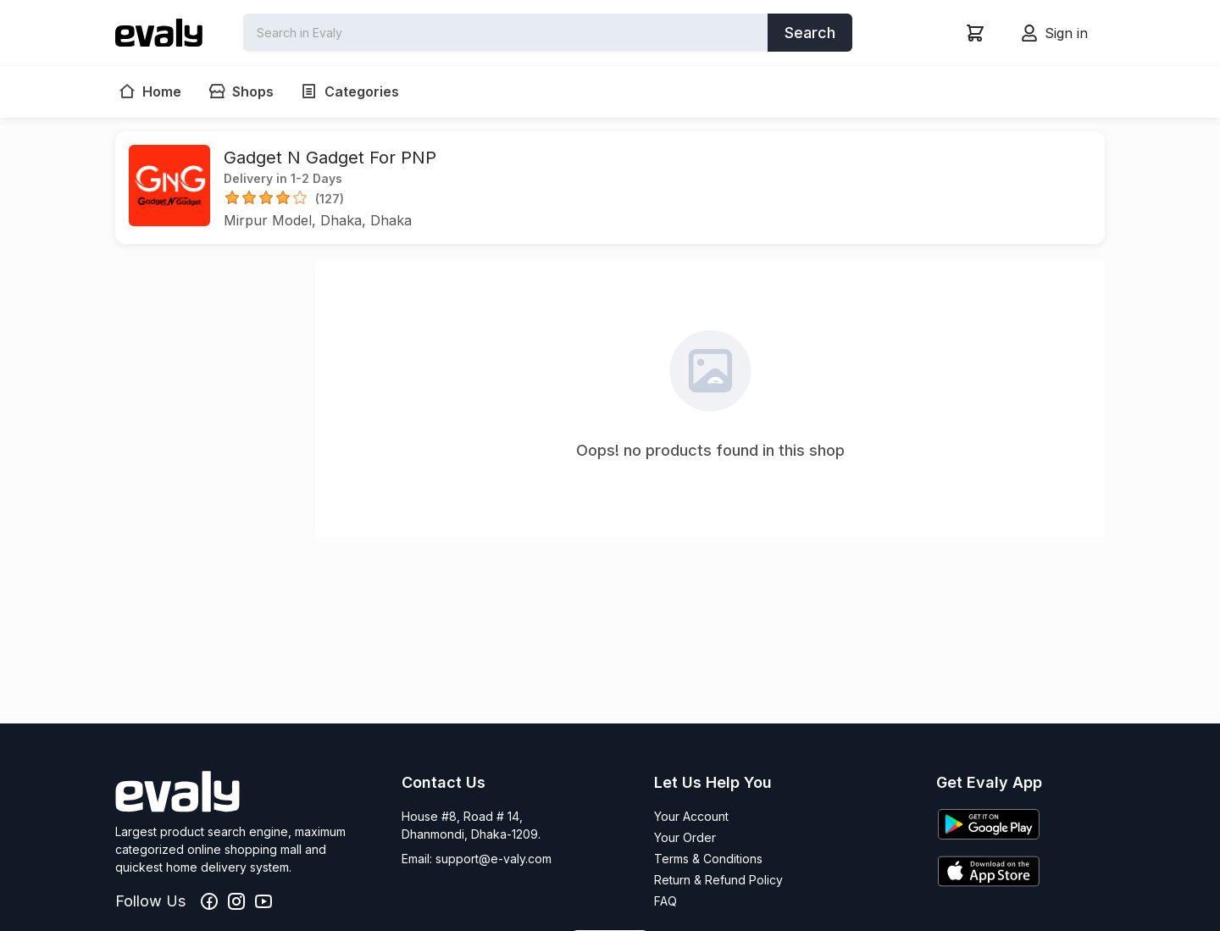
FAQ (665, 901)
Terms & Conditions (708, 858)
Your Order (685, 837)
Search (810, 33)
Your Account (691, 816)
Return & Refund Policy (718, 880)
